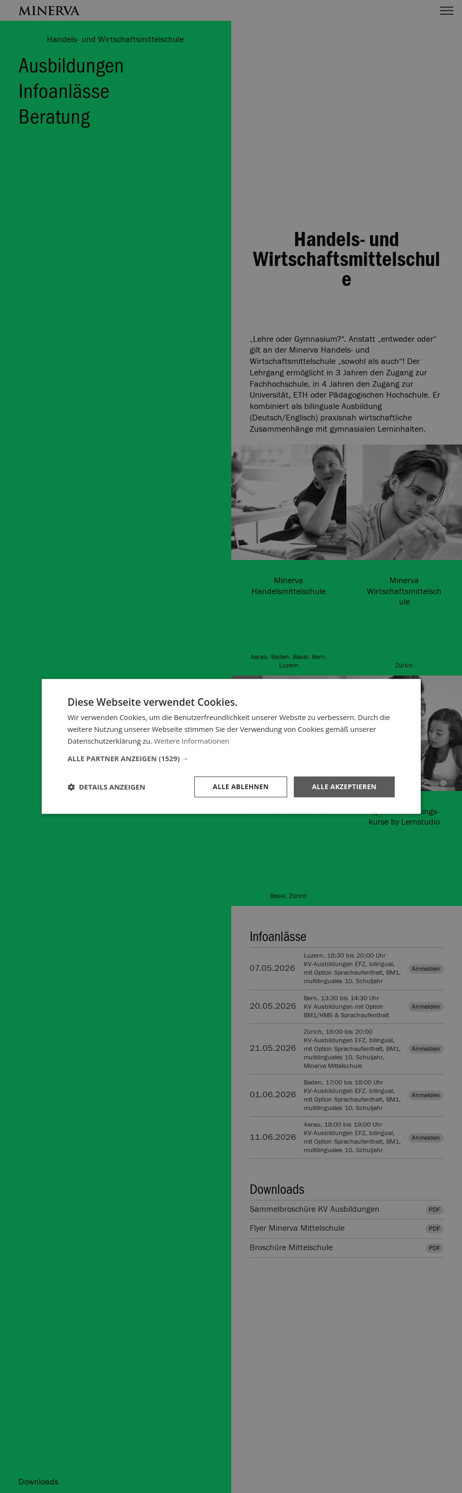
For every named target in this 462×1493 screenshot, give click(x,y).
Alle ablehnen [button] (241, 786)
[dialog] (231, 746)
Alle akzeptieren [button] (344, 786)
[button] (231, 758)
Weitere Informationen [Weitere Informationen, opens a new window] (191, 741)
